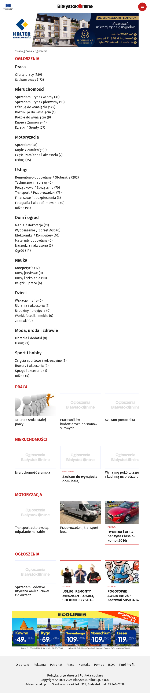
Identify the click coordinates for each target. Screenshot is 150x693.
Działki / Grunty (27, 127)
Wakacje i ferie (26, 300)
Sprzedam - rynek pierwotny (36, 102)
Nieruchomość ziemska (32, 472)
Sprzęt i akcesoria (29, 371)
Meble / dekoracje (29, 225)
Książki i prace (26, 283)
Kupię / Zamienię (28, 122)
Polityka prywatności (62, 675)
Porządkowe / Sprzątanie (34, 188)
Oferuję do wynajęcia (31, 107)
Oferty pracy (24, 75)
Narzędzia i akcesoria (31, 245)
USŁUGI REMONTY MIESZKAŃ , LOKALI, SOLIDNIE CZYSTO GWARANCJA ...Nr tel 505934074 (78, 595)
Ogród (19, 251)
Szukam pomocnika (120, 420)
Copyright (47, 680)
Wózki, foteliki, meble (31, 316)
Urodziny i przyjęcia (30, 311)
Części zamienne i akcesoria (36, 155)
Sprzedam (23, 145)
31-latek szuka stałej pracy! (30, 422)
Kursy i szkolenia (27, 278)
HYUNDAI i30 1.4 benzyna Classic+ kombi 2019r (121, 536)
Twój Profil (126, 665)
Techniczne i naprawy (31, 182)
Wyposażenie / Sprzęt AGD (35, 230)
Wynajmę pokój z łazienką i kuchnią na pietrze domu (125, 474)
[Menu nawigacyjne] (142, 7)
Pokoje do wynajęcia (30, 117)
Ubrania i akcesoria (30, 306)
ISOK (111, 665)
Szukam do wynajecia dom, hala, (79, 479)
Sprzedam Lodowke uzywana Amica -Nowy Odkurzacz (32, 591)
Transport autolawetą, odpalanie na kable (32, 530)
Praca (70, 665)
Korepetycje (24, 268)
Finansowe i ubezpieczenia (35, 198)
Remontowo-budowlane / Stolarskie (42, 177)
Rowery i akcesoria (29, 366)
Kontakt (84, 665)
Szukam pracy (25, 80)
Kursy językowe (26, 273)
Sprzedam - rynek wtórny (34, 97)
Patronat (56, 665)
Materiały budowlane (31, 240)
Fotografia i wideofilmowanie (37, 203)
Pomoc (99, 665)
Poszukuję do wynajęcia (33, 112)
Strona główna (23, 51)
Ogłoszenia (41, 51)
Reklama (39, 665)
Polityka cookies (91, 675)
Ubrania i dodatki (28, 338)
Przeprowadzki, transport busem (79, 530)
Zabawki (21, 321)
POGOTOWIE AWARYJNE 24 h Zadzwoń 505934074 (123, 595)
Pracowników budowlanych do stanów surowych (78, 424)
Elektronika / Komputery (34, 235)
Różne (19, 208)
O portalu (22, 665)
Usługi (20, 160)
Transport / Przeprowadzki (35, 193)
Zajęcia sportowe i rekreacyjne (38, 361)
